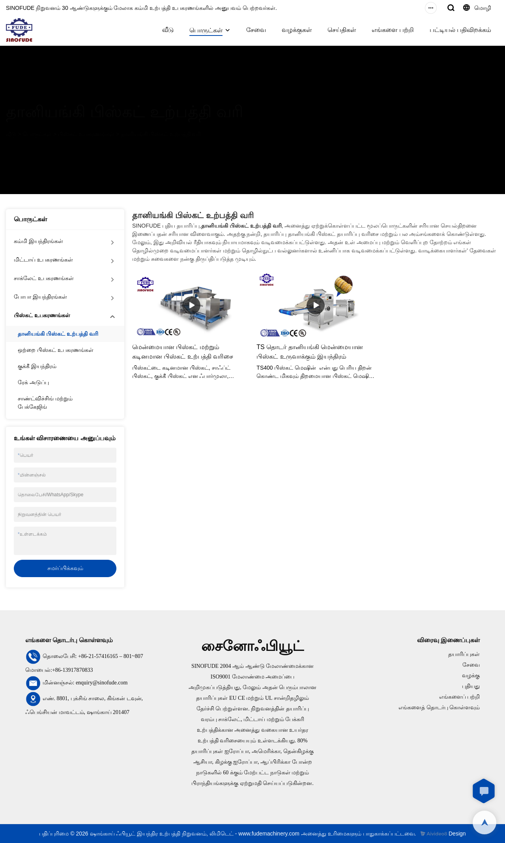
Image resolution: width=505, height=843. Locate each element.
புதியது (471, 686)
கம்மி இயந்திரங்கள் (38, 241)
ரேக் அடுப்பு (33, 382)
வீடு (168, 29)
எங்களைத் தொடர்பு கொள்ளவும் (439, 707)
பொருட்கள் (206, 30)
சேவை (256, 29)
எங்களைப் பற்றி (459, 697)
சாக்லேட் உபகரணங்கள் (44, 278)
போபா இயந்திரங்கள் (40, 296)
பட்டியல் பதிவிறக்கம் (460, 29)
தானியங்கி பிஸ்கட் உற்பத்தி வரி (161, 134)
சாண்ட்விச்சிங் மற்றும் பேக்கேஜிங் (45, 402)
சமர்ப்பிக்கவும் (65, 568)
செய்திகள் (341, 29)
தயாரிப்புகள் (464, 654)
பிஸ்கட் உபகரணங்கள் (86, 134)
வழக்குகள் (297, 29)
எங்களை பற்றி (392, 29)
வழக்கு (471, 676)
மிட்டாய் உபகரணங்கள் (43, 259)
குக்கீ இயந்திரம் (37, 366)
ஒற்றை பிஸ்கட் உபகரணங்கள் (56, 350)
